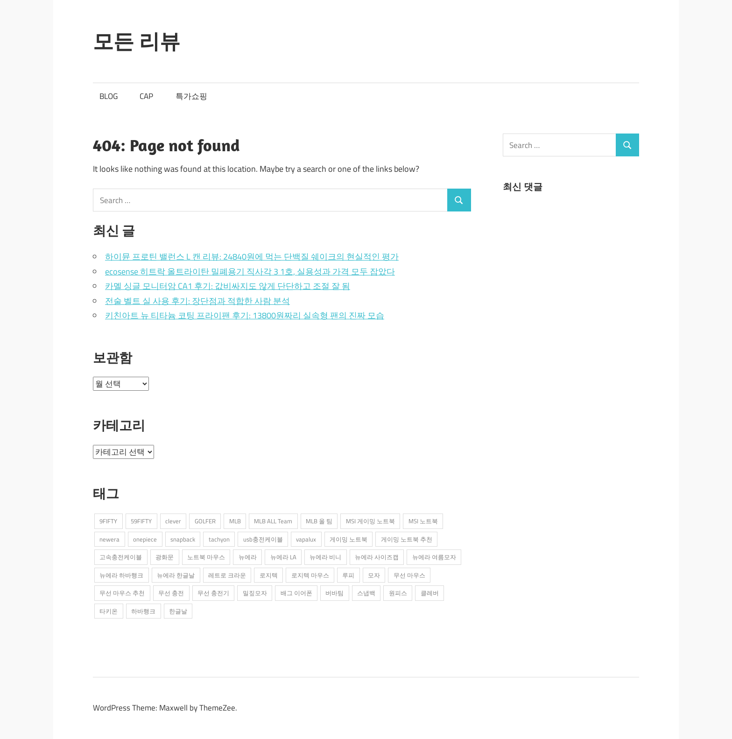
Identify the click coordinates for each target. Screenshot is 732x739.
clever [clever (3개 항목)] (173, 521)
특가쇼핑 (191, 96)
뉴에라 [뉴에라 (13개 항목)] (248, 557)
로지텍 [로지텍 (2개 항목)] (269, 575)
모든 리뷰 (136, 41)
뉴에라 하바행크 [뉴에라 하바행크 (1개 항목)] (121, 575)
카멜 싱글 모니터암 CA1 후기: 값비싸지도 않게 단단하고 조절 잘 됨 (227, 286)
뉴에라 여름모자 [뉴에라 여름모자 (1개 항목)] (434, 557)
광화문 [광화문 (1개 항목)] (164, 557)
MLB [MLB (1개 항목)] (235, 521)
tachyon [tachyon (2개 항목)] (219, 539)
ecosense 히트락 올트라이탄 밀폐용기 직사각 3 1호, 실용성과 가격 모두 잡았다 (250, 271)
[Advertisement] (573, 283)
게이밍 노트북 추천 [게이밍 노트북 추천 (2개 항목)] (406, 539)
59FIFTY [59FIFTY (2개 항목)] (141, 521)
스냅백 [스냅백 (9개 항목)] (366, 593)
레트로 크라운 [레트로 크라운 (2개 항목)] (227, 575)
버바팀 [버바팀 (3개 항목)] (334, 593)
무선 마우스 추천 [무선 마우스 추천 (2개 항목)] (122, 593)
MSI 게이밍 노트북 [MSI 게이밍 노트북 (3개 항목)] (370, 521)
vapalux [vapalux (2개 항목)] (306, 539)
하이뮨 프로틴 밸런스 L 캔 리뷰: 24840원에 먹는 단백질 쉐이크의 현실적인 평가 (252, 256)
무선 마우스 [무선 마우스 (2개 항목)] (409, 575)
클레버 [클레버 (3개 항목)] (430, 593)
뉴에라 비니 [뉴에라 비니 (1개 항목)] (325, 557)
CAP (146, 96)
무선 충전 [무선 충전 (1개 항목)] (171, 593)
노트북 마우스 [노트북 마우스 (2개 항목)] (206, 557)
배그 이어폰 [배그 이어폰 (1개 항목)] (296, 593)
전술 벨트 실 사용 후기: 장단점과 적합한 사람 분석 (197, 301)
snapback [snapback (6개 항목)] (182, 539)
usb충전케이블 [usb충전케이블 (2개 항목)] (263, 539)
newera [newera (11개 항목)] (109, 539)
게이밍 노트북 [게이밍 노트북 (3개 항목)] (348, 539)
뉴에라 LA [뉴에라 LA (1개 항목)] (283, 557)
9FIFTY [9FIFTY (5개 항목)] (108, 521)
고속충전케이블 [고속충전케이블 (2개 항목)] (120, 557)
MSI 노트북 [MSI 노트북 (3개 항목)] (423, 521)
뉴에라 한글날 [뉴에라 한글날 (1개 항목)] (176, 575)
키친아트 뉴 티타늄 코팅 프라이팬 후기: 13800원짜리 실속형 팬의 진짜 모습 (244, 315)
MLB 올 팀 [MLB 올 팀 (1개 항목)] (319, 521)
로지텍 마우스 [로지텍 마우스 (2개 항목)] (310, 575)
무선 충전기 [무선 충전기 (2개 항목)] (213, 593)
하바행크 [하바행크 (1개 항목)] (143, 611)
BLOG (108, 96)
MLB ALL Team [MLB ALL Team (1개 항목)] (273, 521)
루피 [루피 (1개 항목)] (348, 575)
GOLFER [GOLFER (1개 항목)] (205, 521)
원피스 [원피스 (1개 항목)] (398, 593)
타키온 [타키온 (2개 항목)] (108, 611)
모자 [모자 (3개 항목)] (374, 575)
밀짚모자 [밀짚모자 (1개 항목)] (255, 593)
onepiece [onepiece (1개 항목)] (145, 539)
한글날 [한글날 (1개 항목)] (178, 611)
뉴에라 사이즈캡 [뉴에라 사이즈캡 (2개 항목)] (377, 557)
